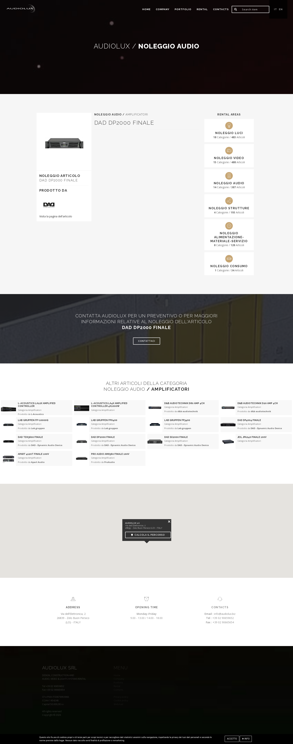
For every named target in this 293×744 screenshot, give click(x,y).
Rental (202, 9)
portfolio (183, 9)
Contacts (221, 9)
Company (162, 9)
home (146, 9)
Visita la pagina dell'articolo (55, 216)
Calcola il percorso (148, 534)
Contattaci (146, 341)
